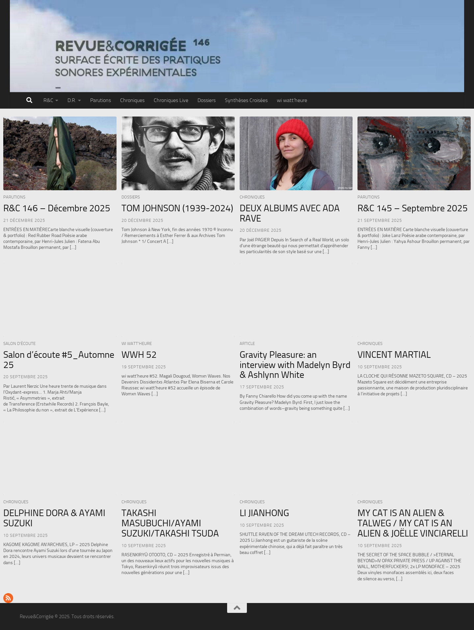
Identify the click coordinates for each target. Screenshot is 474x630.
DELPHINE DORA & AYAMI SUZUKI (54, 518)
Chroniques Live (171, 100)
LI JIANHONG (264, 513)
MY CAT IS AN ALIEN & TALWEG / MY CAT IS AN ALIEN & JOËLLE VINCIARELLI (412, 523)
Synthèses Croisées (246, 100)
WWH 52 (139, 354)
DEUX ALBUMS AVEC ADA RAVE (290, 213)
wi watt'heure (136, 343)
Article (247, 343)
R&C (48, 100)
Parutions (100, 100)
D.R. (71, 100)
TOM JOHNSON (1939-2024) (177, 208)
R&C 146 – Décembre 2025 (56, 208)
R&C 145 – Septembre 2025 (412, 208)
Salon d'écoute (19, 343)
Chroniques (132, 100)
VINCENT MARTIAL (394, 354)
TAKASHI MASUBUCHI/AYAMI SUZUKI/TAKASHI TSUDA (170, 523)
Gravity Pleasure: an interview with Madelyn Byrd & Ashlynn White (295, 365)
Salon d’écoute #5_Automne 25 (58, 359)
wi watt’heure (292, 100)
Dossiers (207, 100)
